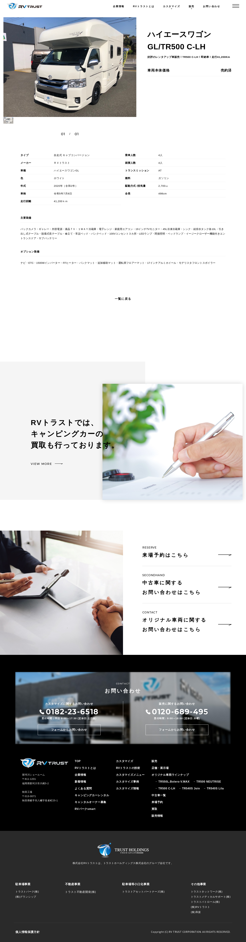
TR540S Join (191, 788)
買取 (154, 808)
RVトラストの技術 (128, 768)
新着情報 (80, 781)
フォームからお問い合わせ (69, 729)
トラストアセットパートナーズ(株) (143, 891)
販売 (154, 761)
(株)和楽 (196, 912)
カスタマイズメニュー (130, 774)
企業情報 (118, 6)
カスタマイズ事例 (127, 781)
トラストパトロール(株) (205, 901)
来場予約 (157, 802)
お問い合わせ (211, 6)
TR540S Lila (215, 788)
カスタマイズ (124, 761)
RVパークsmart (85, 808)
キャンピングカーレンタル (92, 795)
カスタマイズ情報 (127, 788)
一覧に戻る (123, 298)
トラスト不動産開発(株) (80, 891)
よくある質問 (83, 788)
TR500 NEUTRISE (208, 781)
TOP (78, 761)
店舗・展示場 (160, 768)
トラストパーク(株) (27, 891)
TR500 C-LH (166, 788)
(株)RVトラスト (200, 906)
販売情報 (157, 815)
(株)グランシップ (25, 896)
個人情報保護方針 (27, 932)
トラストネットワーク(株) (206, 891)
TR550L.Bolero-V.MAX (174, 781)
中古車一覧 (159, 795)
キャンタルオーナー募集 (90, 802)
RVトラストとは (143, 6)
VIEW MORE (41, 464)
